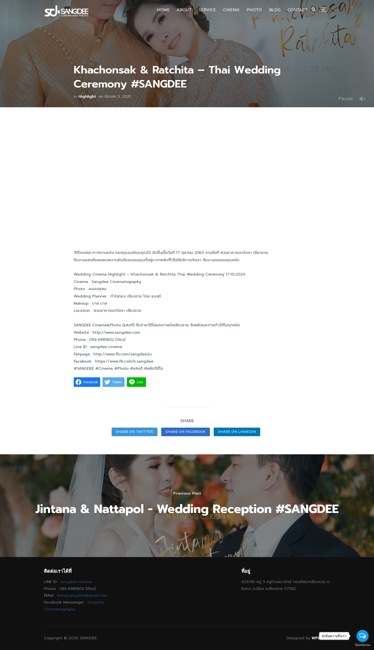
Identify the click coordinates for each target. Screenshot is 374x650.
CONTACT (297, 10)
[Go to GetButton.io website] (362, 645)
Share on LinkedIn (237, 432)
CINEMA (231, 10)
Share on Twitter (134, 432)
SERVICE (207, 10)
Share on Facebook (186, 432)
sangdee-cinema (76, 582)
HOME (163, 10)
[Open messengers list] (363, 636)
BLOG (274, 10)
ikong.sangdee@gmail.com (82, 595)
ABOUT (184, 10)
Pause (345, 98)
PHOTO (254, 10)
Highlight (87, 96)
